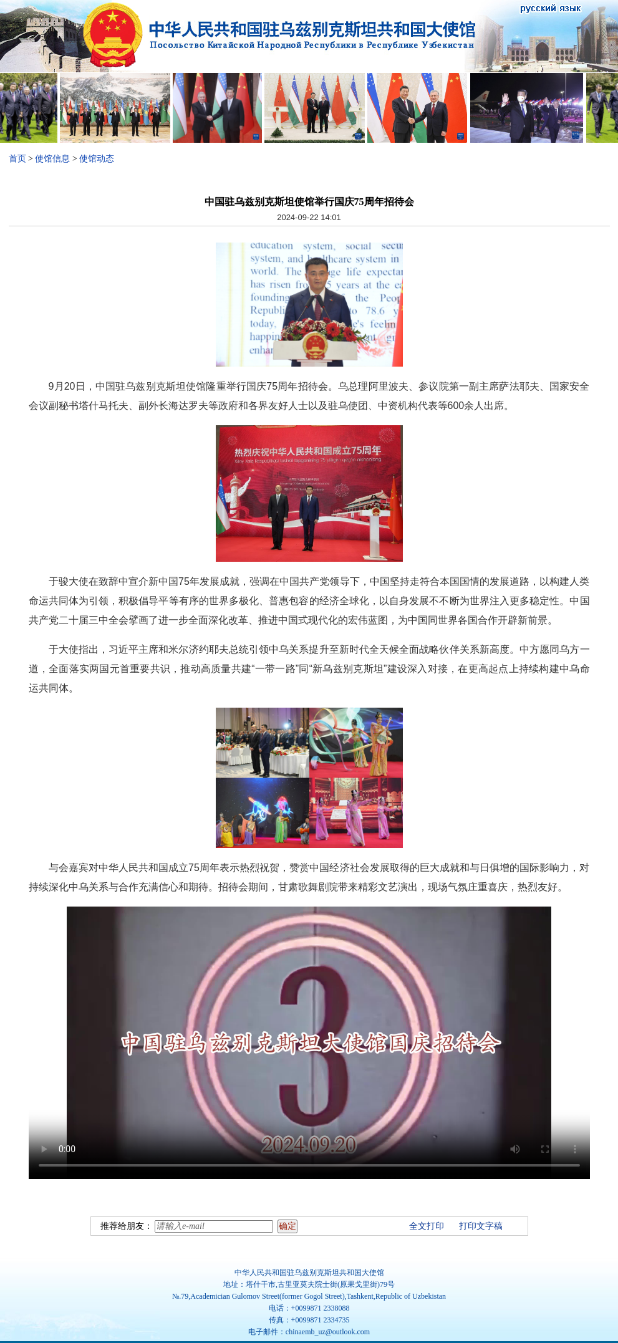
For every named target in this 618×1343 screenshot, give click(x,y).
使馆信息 (52, 158)
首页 (17, 158)
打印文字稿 (481, 1226)
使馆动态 (96, 158)
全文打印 (426, 1226)
